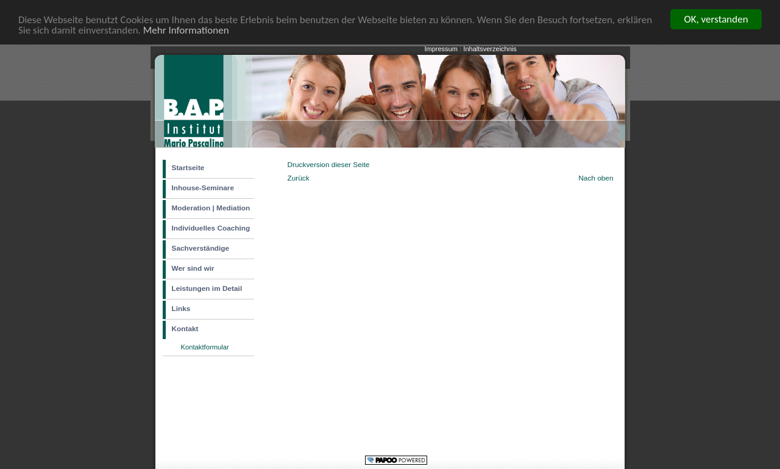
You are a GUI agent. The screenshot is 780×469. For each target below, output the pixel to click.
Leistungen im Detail (207, 288)
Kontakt (185, 328)
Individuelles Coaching (211, 228)
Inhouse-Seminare (203, 188)
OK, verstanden (716, 19)
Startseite (188, 167)
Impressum (442, 48)
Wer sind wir (193, 268)
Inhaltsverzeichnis (489, 48)
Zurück (299, 177)
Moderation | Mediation (211, 208)
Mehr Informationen (186, 29)
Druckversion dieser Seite (329, 164)
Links (181, 308)
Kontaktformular (205, 347)
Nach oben (595, 177)
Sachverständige (201, 248)
